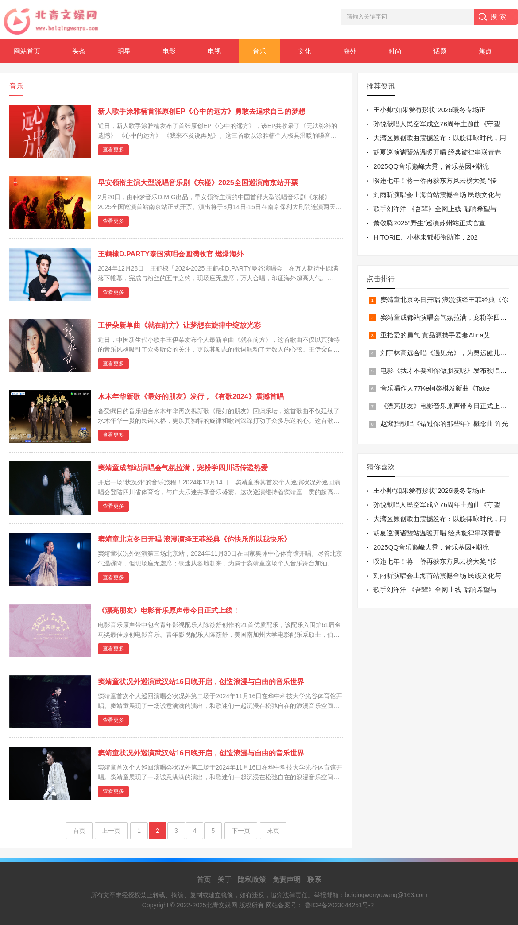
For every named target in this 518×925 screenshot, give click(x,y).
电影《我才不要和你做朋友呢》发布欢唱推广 (446, 370)
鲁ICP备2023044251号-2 (339, 905)
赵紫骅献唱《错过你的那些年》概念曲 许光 (444, 423)
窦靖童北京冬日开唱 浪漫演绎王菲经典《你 (444, 299)
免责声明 (286, 879)
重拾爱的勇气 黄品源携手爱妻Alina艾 (435, 335)
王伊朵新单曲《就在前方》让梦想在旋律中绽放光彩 (179, 325)
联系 (314, 879)
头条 (78, 51)
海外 (349, 51)
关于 (224, 879)
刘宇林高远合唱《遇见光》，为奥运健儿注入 (446, 352)
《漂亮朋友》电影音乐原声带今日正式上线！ (169, 610)
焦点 (485, 51)
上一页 (111, 830)
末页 (273, 830)
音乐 (259, 51)
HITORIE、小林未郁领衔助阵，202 (425, 237)
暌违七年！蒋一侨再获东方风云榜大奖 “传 (435, 180)
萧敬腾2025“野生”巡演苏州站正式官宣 (429, 223)
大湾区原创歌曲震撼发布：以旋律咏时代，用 (439, 138)
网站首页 (27, 51)
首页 (79, 830)
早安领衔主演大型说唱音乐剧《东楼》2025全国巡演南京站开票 (198, 182)
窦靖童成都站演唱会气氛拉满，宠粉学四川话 (446, 317)
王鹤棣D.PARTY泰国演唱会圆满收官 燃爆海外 (171, 254)
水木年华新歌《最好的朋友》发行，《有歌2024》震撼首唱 (191, 396)
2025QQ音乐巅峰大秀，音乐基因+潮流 (430, 166)
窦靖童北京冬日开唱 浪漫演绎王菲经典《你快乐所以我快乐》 (194, 539)
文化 (304, 51)
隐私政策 (252, 879)
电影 (169, 51)
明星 (124, 51)
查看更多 (113, 150)
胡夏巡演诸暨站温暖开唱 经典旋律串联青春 (437, 152)
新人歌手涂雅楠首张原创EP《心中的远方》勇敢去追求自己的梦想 (201, 111)
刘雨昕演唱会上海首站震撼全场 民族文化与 (437, 194)
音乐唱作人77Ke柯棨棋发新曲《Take (435, 388)
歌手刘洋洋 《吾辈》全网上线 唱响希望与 (434, 209)
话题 (440, 51)
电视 (214, 51)
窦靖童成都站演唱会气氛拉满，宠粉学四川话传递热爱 (183, 468)
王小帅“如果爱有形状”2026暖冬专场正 (429, 109)
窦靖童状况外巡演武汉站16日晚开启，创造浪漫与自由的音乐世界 (201, 681)
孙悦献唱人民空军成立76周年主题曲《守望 (436, 124)
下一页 (241, 830)
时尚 (395, 51)
